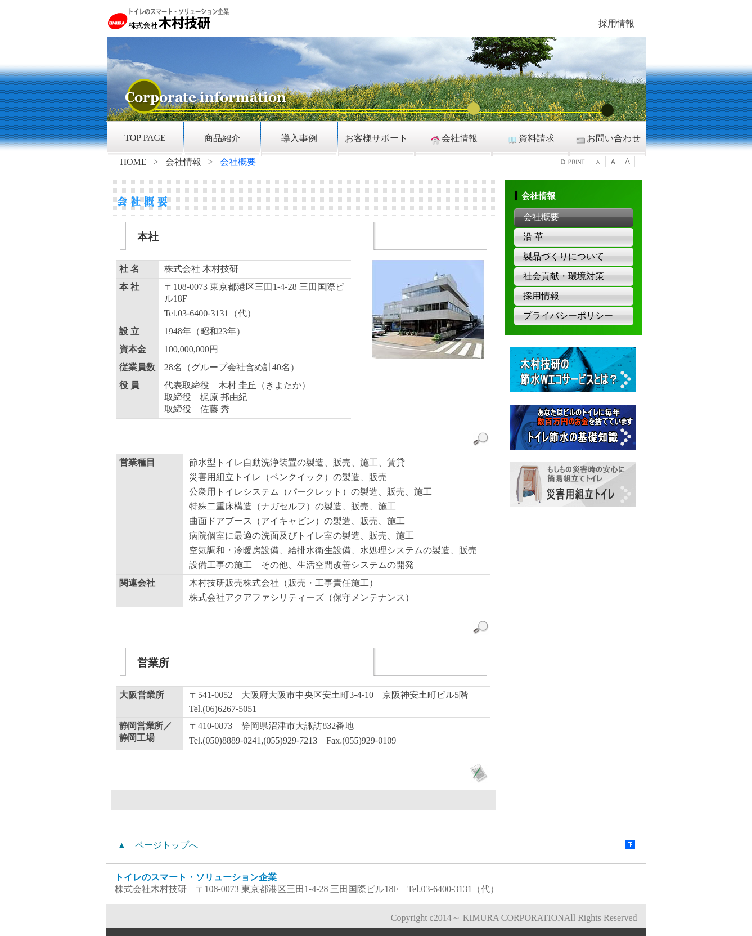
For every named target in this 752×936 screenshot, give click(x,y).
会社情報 (453, 139)
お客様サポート (376, 138)
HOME (133, 162)
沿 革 (533, 236)
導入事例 (299, 138)
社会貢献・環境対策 (563, 276)
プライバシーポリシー (568, 315)
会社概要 (541, 217)
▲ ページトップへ (158, 845)
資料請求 (530, 139)
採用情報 (616, 23)
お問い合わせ (607, 139)
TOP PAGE (145, 137)
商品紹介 (222, 138)
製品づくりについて (563, 256)
